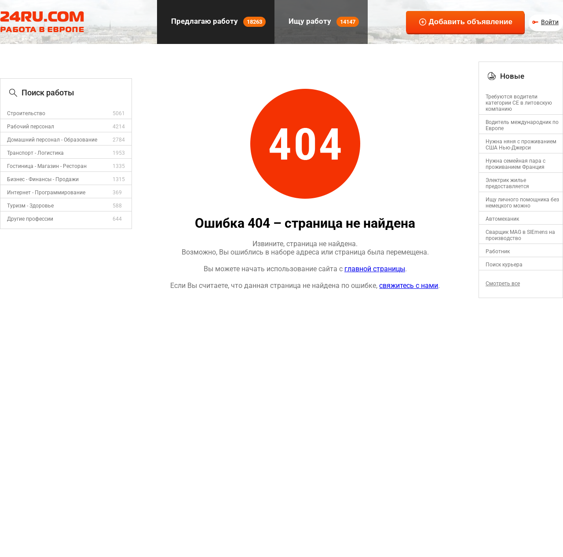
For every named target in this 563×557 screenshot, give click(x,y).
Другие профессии (30, 219)
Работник (498, 251)
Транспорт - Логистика (35, 153)
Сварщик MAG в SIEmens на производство (520, 235)
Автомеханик (502, 219)
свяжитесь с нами (408, 285)
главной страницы (374, 269)
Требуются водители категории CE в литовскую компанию (519, 103)
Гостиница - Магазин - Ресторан (47, 166)
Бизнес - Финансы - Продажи (43, 179)
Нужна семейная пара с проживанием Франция (515, 164)
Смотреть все (503, 283)
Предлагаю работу (217, 22)
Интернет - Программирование (46, 192)
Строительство (26, 113)
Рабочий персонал (30, 127)
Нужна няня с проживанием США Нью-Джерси (521, 144)
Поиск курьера (504, 265)
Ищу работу (323, 22)
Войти (550, 21)
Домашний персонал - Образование (52, 140)
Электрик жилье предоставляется (507, 183)
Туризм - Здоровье (30, 206)
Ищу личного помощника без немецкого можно (522, 203)
